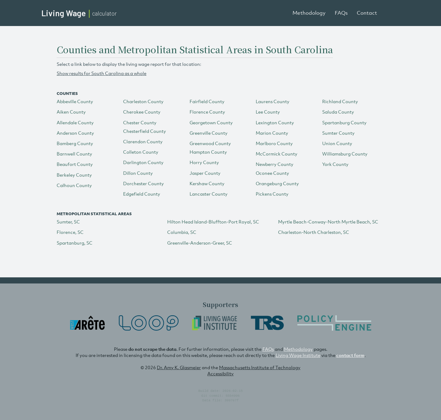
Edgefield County (141, 194)
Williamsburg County (345, 154)
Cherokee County (141, 112)
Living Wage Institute (298, 355)
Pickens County (272, 194)
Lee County (268, 112)
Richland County (340, 101)
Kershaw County (207, 183)
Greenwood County (210, 143)
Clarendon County (143, 141)
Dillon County (138, 173)
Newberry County (274, 164)
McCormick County (276, 154)
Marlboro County (274, 143)
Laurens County (272, 101)
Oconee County (272, 173)
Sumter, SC (68, 222)
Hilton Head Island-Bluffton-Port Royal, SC (213, 222)
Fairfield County (207, 101)
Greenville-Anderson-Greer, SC (199, 243)
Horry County (204, 162)
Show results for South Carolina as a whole (101, 73)
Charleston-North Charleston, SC (313, 232)
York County (335, 164)
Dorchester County (143, 183)
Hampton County (208, 152)
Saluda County (338, 112)
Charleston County (143, 101)
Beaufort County (75, 164)
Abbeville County (75, 101)
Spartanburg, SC (74, 243)
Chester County (139, 122)
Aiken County (71, 112)
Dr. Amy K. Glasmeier (179, 367)
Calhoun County (74, 185)
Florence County (207, 112)
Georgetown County (211, 122)
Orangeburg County (277, 183)
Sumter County (338, 133)
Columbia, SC (181, 232)
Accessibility (220, 373)
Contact (367, 12)
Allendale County (75, 122)
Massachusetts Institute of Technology (259, 367)
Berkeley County (74, 175)
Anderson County (75, 133)
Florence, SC (70, 232)
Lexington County (275, 122)
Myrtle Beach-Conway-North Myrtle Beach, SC (328, 222)
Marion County (272, 133)
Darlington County (143, 162)
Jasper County (205, 173)
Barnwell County (74, 154)
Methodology (309, 12)
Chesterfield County (144, 131)
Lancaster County (209, 194)
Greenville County (209, 133)
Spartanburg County (344, 122)
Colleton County (140, 152)
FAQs (341, 12)
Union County (337, 143)
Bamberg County (75, 143)
